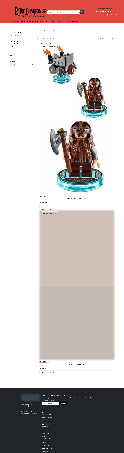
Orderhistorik (47, 430)
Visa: (99, 38)
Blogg (44, 442)
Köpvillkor (45, 421)
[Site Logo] (18, 12)
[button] (109, 38)
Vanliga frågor (47, 418)
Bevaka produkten (50, 47)
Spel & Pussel (63, 22)
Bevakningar (46, 433)
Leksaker (53, 22)
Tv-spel (16, 22)
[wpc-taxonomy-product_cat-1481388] (22, 64)
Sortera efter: (40, 38)
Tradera (45, 451)
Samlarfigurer (42, 22)
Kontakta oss (46, 414)
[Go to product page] (76, 120)
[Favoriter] (111, 15)
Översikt (45, 427)
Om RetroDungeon (48, 439)
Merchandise (74, 22)
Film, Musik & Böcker (28, 22)
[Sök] (82, 12)
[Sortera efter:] (52, 38)
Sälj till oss (45, 445)
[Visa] (104, 38)
